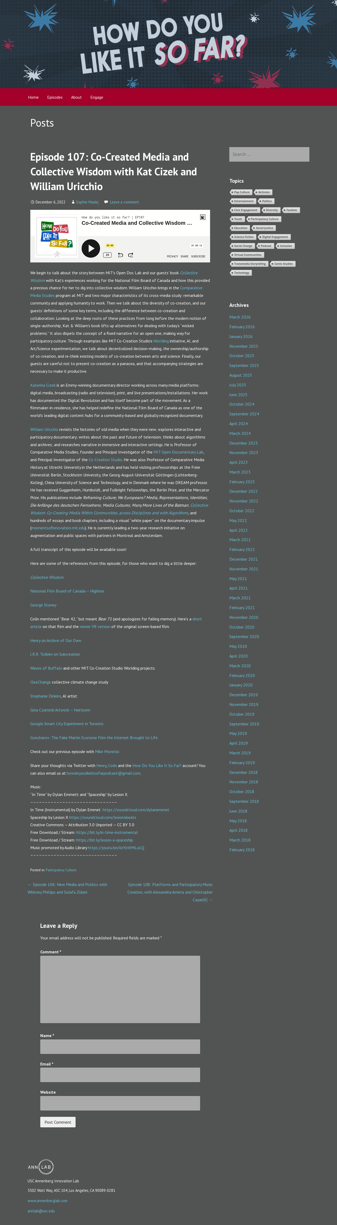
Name (47, 1035)
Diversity (272, 210)
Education (240, 228)
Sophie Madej (87, 202)
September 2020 (244, 636)
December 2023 (243, 443)
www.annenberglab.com (47, 1200)
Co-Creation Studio (105, 459)
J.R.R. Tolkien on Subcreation (55, 654)
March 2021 (240, 597)
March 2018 (240, 840)
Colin (112, 765)
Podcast (266, 246)
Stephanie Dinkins (45, 696)
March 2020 (240, 665)
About (76, 97)
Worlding (161, 340)
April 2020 (238, 656)
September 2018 (244, 801)
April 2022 (238, 530)
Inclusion (286, 246)
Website (48, 1092)
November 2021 (243, 568)
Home (33, 97)
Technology (241, 273)
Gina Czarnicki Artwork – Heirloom (60, 710)
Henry (101, 765)
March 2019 (240, 752)
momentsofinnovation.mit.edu (58, 527)
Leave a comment (124, 202)
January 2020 (240, 685)
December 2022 (243, 491)
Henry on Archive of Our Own (55, 640)
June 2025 (238, 394)
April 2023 (238, 462)
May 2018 (238, 820)
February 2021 (242, 607)
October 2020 (241, 627)
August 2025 (240, 375)
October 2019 (241, 714)
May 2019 (238, 733)
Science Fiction (244, 237)
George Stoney (43, 604)
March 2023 (240, 472)
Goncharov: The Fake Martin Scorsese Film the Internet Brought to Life (94, 737)
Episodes (55, 97)
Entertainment (244, 201)
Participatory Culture (61, 870)
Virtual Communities (247, 255)
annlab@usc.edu (41, 1210)
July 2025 (237, 384)
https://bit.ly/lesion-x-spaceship (104, 840)
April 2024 (238, 423)
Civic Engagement (245, 210)
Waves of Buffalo (46, 668)
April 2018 (238, 830)
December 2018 (243, 772)
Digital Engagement (275, 237)
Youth (238, 219)
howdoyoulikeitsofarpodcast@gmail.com (103, 773)
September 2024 (244, 413)
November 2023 (243, 452)
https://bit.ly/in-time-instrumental (107, 832)
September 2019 (244, 723)
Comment (50, 951)
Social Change (243, 246)
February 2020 (242, 675)
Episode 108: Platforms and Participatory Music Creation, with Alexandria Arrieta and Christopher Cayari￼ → (170, 892)
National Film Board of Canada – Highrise (67, 591)
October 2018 (241, 791)
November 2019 (243, 704)
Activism (264, 192)
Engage (96, 97)
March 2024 (240, 433)
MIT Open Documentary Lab (178, 452)
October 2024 (241, 404)
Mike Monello (107, 751)
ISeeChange (40, 682)
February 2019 (242, 762)
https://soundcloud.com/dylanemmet (136, 809)
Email (46, 1064)
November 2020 (243, 617)
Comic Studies (283, 264)
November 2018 (243, 781)
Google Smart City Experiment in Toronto (66, 723)
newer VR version (95, 626)
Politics (267, 201)
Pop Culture (242, 192)
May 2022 (238, 520)
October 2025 (241, 355)
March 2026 (240, 317)
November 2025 (243, 346)
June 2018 (238, 811)
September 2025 (244, 365)
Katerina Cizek (43, 385)
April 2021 (238, 588)
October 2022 (241, 510)
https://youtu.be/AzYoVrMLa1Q (116, 847)
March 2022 (240, 539)
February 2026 (242, 326)
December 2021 (243, 559)
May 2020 (238, 646)
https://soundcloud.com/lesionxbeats (102, 817)
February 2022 (242, 549)
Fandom (291, 210)
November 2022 (243, 501)
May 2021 (238, 578)
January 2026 (240, 336)
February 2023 (242, 481)
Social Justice (264, 228)
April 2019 (238, 743)
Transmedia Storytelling (250, 264)
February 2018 (242, 849)
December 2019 (243, 694)
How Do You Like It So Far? (156, 765)
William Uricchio (44, 429)
